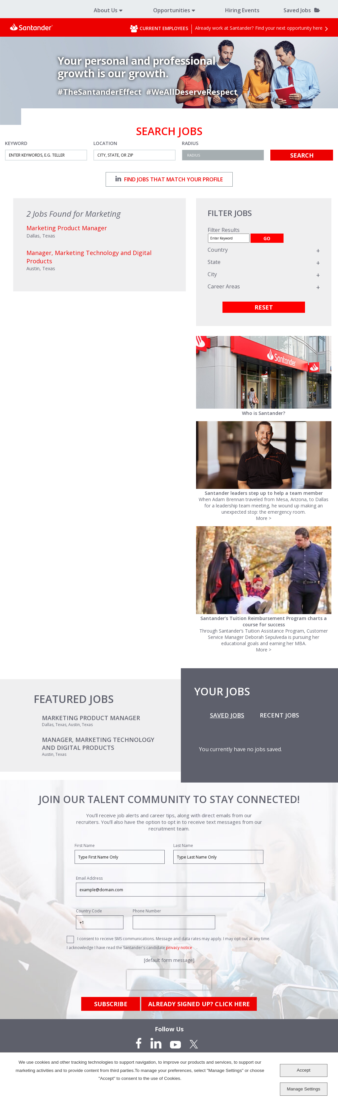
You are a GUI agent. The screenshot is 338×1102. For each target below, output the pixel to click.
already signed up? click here (199, 1004)
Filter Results (224, 230)
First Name (85, 845)
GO (266, 238)
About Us (106, 10)
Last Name (183, 845)
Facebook (139, 1043)
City (212, 274)
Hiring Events (242, 10)
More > (263, 518)
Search (302, 155)
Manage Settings (303, 1088)
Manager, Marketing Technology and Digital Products (98, 744)
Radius (190, 143)
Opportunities (171, 10)
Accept (303, 1070)
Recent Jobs (279, 715)
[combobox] (134, 155)
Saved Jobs (297, 10)
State (214, 262)
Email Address (89, 878)
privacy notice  (181, 947)
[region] (263, 262)
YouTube (175, 1043)
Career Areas (224, 286)
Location (105, 143)
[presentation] (169, 980)
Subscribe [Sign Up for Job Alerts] (110, 1004)
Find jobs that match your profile (169, 179)
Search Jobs (169, 131)
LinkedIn (155, 1043)
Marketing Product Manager (91, 718)
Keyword (16, 143)
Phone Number (147, 911)
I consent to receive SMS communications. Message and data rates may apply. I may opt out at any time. (173, 938)
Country (218, 249)
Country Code (89, 911)
